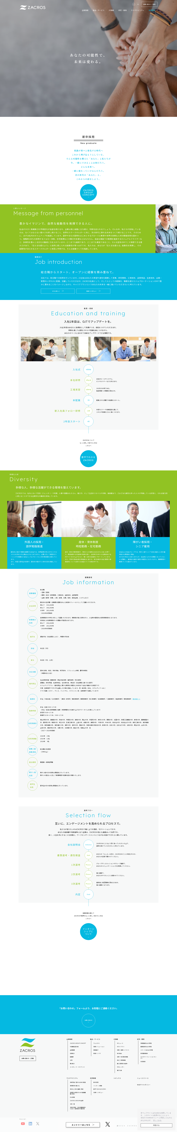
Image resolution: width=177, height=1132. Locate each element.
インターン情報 (97, 1086)
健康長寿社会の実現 (146, 1046)
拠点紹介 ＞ (136, 699)
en (138, 4)
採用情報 (93, 1078)
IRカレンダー (120, 1067)
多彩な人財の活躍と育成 (76, 1089)
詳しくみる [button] (157, 1120)
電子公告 (119, 1070)
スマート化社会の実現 (147, 1050)
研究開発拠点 (144, 1053)
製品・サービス (95, 1039)
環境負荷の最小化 (75, 1086)
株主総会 (119, 1053)
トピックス (117, 1078)
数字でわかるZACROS (88, 459)
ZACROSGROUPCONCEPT (88, 192)
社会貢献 (72, 1097)
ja (133, 4)
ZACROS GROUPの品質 (76, 1100)
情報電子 (95, 1050)
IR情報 (116, 1039)
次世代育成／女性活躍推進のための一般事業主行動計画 (78, 1108)
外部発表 (143, 1061)
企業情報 (69, 1039)
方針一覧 (72, 1104)
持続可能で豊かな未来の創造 (78, 1082)
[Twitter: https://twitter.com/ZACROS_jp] (107, 1124)
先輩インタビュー (91, 291)
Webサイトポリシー (143, 1085)
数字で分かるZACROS (99, 1089)
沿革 (71, 1060)
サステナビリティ (72, 1078)
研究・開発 (140, 1039)
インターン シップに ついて (88, 931)
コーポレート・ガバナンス (77, 1067)
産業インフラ (97, 1053)
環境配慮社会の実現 (146, 1043)
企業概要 (72, 1050)
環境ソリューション (98, 1046)
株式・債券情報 (121, 1060)
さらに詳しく (56, 291)
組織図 (72, 1057)
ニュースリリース (142, 1078)
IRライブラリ (120, 1046)
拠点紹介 (72, 1063)
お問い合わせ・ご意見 (149, 4)
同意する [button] (156, 1125)
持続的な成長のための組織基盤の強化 (78, 1093)
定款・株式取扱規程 (122, 1057)
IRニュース (120, 1043)
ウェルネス (96, 1043)
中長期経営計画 (74, 1046)
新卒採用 (95, 1082)
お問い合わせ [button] (88, 1020)
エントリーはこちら (81, 1124)
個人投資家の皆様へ (122, 1063)
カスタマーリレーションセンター (148, 1057)
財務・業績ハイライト (123, 1050)
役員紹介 (72, 1053)
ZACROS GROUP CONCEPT (78, 1043)
